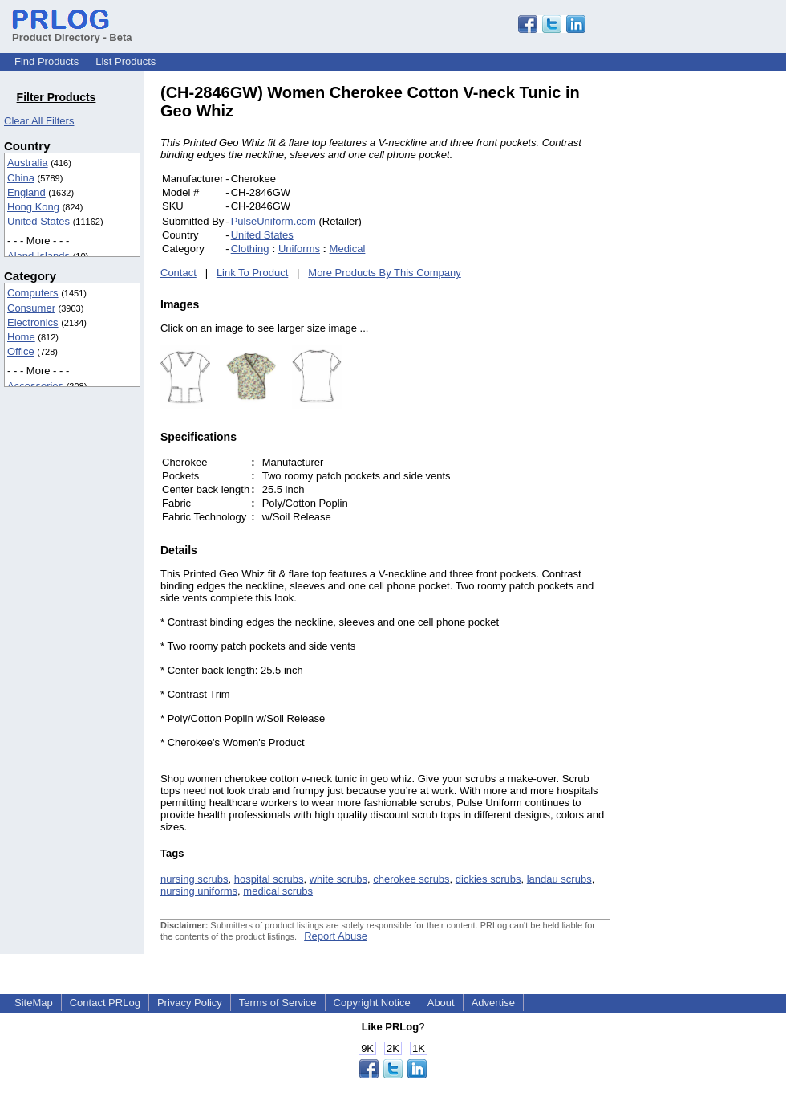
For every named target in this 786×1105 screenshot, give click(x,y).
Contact (178, 273)
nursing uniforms (198, 891)
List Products (125, 61)
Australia (27, 163)
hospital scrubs (269, 879)
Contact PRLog (105, 1003)
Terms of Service (278, 1003)
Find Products (46, 61)
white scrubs (338, 879)
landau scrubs (559, 879)
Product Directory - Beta (72, 31)
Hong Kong (33, 207)
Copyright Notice (372, 1003)
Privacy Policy (189, 1003)
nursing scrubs (194, 879)
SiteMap (33, 1003)
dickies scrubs (488, 879)
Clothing (250, 249)
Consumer (31, 308)
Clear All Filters (39, 121)
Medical (348, 249)
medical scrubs (278, 891)
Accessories (35, 386)
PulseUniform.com (273, 221)
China (20, 178)
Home (21, 337)
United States (38, 221)
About (441, 1003)
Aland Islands (38, 256)
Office (20, 351)
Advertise (493, 1003)
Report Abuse (335, 936)
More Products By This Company (384, 273)
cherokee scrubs (411, 879)
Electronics (33, 322)
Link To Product (252, 273)
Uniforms (299, 249)
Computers (33, 293)
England (26, 192)
